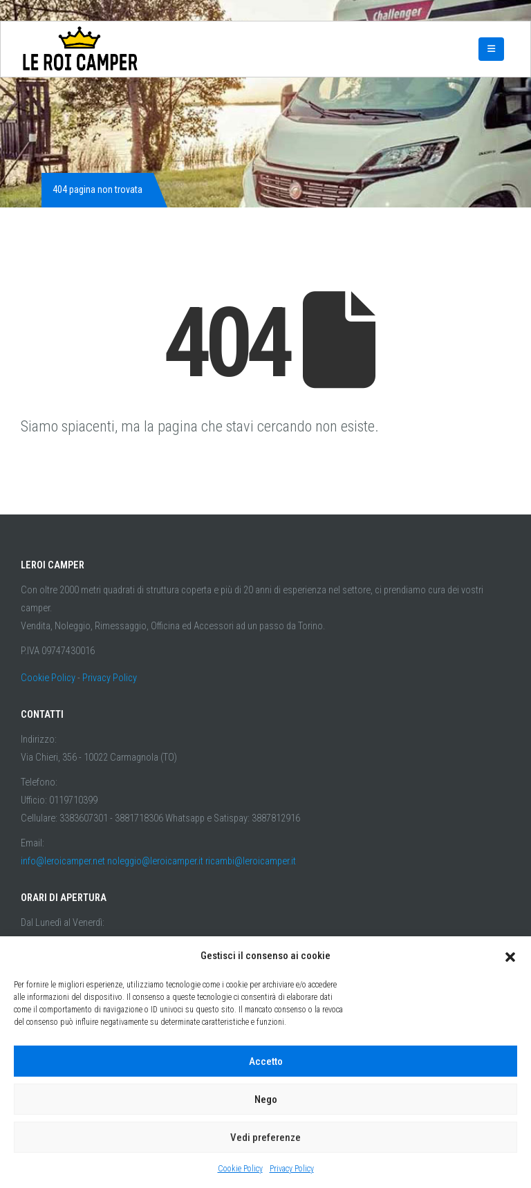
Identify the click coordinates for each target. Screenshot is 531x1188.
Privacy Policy (292, 1168)
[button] (510, 956)
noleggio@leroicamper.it (155, 861)
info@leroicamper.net (63, 861)
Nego (265, 1099)
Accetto (266, 1061)
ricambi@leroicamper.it (250, 861)
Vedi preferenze (265, 1137)
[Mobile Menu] (491, 49)
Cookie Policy (240, 1168)
